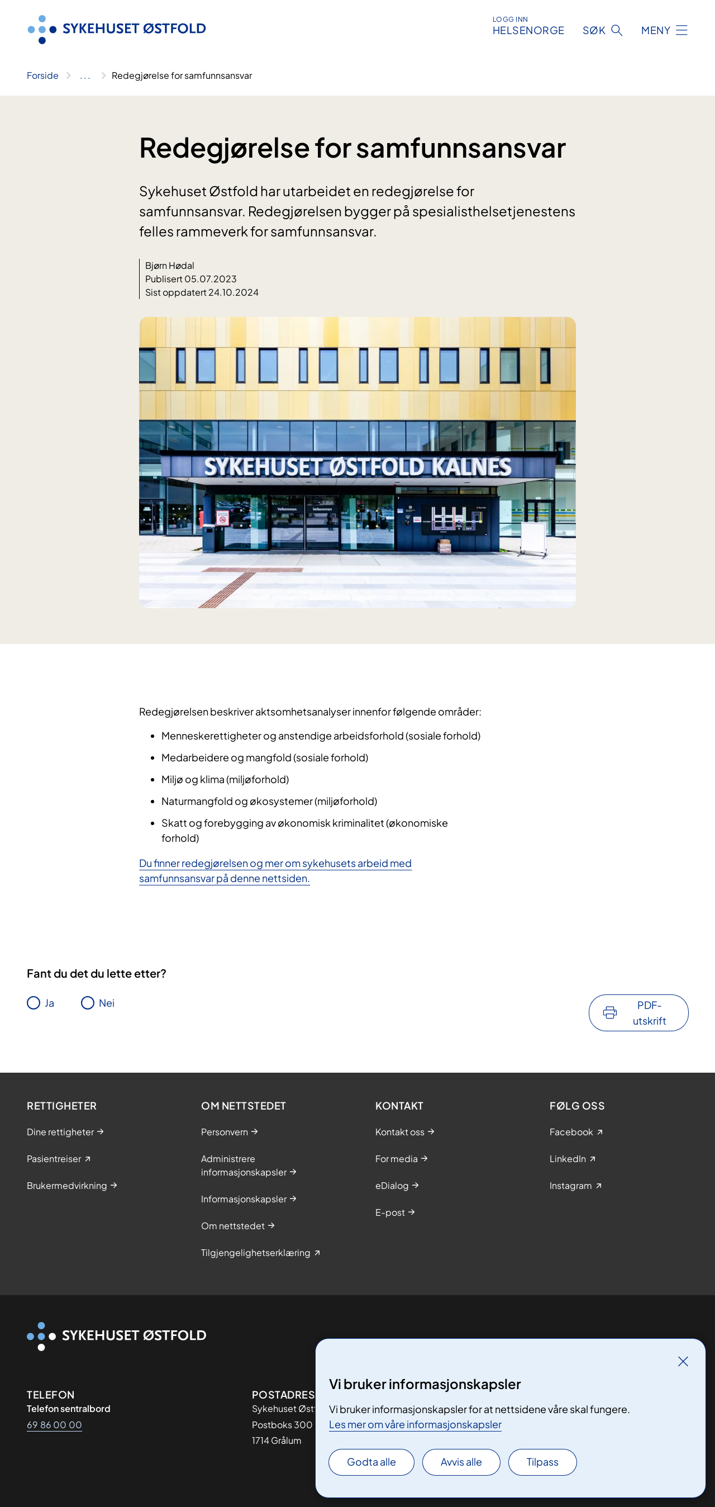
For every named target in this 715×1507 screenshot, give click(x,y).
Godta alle (371, 1461)
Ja (49, 1002)
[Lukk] (683, 1361)
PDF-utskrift (649, 1012)
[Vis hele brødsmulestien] (85, 75)
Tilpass (543, 1461)
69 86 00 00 (54, 1424)
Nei (107, 1002)
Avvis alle (461, 1461)
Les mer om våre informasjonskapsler (415, 1424)
